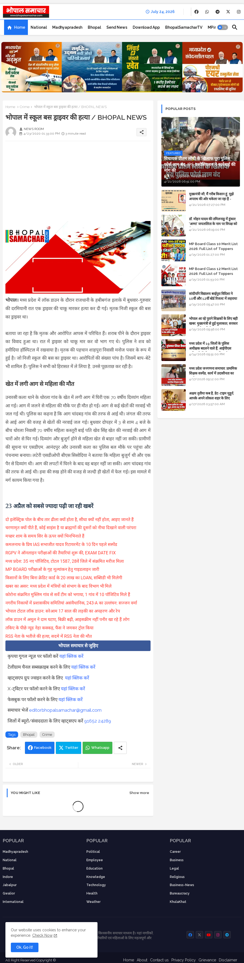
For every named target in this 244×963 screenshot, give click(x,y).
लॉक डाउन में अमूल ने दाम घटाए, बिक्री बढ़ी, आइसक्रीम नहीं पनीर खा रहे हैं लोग (68, 619)
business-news (182, 885)
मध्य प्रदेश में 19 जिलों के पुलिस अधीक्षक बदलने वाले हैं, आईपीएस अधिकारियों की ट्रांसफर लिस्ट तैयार (210, 348)
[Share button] (120, 748)
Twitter (71, 748)
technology (96, 885)
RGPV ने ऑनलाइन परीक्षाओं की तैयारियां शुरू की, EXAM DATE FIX (60, 552)
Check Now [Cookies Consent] (42, 935)
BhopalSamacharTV (183, 27)
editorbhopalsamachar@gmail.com (65, 710)
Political (93, 852)
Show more (139, 793)
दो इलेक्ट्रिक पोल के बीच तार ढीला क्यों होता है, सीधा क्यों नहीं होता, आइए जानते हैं (69, 519)
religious (177, 877)
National (39, 27)
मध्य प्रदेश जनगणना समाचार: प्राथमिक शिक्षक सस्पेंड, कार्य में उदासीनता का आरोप (213, 373)
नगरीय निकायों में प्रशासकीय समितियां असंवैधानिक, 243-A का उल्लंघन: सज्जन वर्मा (71, 603)
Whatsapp (100, 748)
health (91, 893)
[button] (222, 27)
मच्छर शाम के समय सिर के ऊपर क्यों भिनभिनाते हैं (45, 536)
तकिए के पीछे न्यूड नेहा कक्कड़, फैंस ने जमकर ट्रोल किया (50, 627)
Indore (8, 877)
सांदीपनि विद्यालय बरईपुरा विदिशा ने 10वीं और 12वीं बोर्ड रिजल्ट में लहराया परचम (213, 298)
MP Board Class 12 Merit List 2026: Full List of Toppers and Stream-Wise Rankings (213, 274)
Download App (146, 27)
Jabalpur (10, 885)
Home (19, 27)
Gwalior (9, 893)
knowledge (95, 877)
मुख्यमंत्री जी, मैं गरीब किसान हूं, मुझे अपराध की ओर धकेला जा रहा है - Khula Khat (211, 199)
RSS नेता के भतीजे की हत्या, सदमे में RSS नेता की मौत (48, 636)
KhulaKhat (178, 902)
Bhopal (94, 27)
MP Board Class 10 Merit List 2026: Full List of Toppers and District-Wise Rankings (213, 249)
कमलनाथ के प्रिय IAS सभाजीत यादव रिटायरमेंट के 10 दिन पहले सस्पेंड (61, 544)
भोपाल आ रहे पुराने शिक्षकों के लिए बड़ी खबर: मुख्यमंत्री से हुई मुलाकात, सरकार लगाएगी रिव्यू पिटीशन (213, 323)
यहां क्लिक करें (71, 656)
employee (94, 860)
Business (177, 860)
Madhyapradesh (67, 27)
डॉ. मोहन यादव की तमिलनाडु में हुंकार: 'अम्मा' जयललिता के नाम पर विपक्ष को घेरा (213, 224)
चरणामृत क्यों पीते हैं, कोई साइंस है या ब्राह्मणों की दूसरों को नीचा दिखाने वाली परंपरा (71, 527)
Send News (116, 27)
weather (93, 902)
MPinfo (214, 27)
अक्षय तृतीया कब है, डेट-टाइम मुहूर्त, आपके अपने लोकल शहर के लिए (211, 395)
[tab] (16, 27)
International (13, 902)
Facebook (42, 748)
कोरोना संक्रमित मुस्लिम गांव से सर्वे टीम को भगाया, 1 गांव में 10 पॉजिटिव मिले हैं (68, 594)
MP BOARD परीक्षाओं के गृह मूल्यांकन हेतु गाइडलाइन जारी (52, 569)
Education (94, 868)
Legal (174, 868)
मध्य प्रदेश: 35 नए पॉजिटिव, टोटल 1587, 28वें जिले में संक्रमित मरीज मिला (65, 561)
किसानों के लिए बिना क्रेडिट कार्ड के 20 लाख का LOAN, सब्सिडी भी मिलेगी (64, 577)
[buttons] (196, 12)
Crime (25, 107)
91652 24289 (97, 721)
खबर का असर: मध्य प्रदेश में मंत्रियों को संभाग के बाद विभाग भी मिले (59, 586)
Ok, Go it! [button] (24, 947)
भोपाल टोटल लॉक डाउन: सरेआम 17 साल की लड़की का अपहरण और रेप (63, 611)
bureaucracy (180, 893)
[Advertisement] (78, 183)
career (175, 852)
